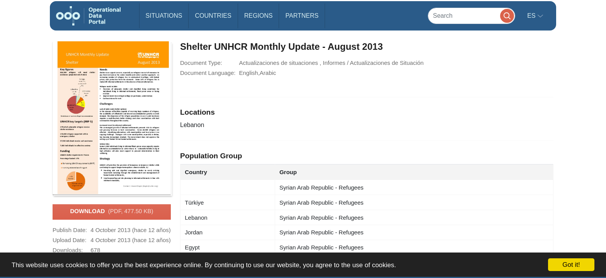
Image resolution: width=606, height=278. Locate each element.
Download (111, 211)
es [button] (532, 15)
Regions (258, 15)
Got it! (571, 264)
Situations (164, 15)
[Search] (471, 16)
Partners (301, 15)
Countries (213, 15)
